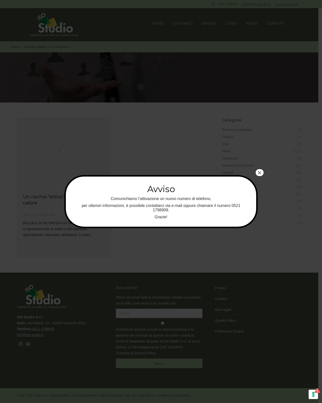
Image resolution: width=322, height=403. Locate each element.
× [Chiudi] (259, 172)
